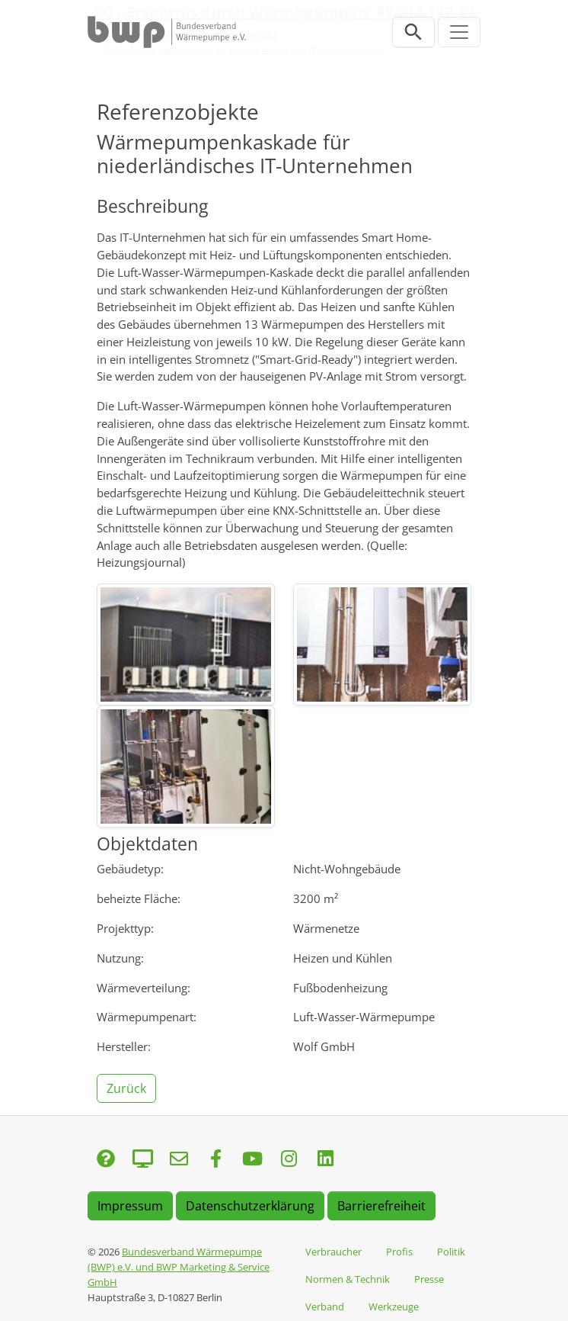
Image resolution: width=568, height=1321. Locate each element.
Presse (429, 1279)
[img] (186, 644)
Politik (451, 1251)
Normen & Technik (347, 1279)
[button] (128, 1086)
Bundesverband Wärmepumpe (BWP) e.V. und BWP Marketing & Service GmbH (179, 1267)
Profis (399, 1251)
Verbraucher (333, 1251)
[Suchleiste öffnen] (413, 32)
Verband (324, 1306)
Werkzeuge (394, 1306)
